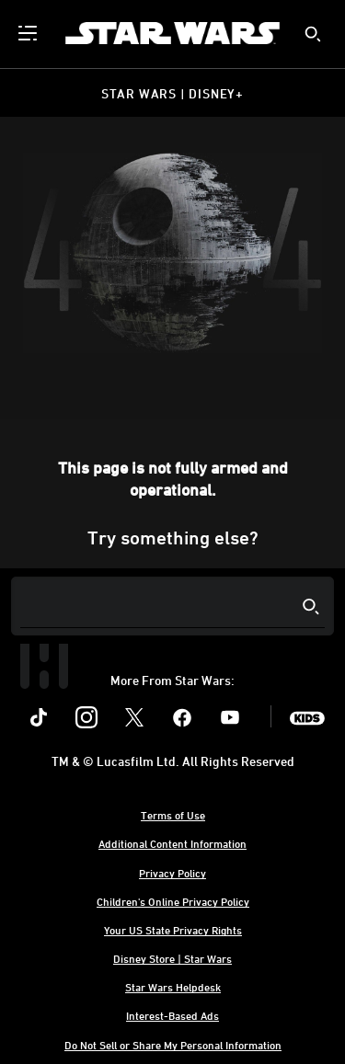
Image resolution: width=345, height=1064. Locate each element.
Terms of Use (173, 814)
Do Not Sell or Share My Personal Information (173, 1044)
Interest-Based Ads (172, 1015)
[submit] (313, 34)
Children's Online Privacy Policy (173, 901)
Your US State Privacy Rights (173, 929)
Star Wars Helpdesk (173, 986)
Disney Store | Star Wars (172, 958)
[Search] (172, 606)
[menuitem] (29, 33)
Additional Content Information (172, 843)
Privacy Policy (172, 872)
